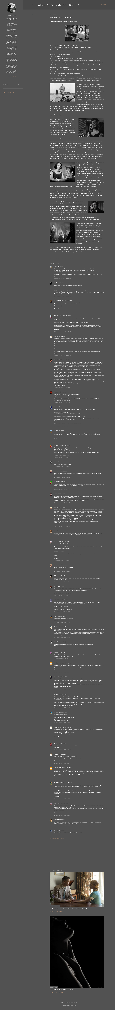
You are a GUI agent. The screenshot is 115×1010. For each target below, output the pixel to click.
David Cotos (11, 15)
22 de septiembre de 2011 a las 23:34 (62, 749)
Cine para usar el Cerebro (58, 5)
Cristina (56, 743)
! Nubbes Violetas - (59, 782)
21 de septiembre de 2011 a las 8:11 (61, 489)
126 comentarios (59, 911)
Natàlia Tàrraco (58, 360)
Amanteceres (58, 600)
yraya (55, 616)
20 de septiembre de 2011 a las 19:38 (62, 278)
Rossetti (56, 819)
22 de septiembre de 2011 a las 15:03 (62, 689)
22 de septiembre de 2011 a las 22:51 (62, 722)
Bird (55, 282)
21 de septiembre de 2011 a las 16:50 (62, 560)
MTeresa (56, 712)
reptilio (56, 462)
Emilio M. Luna (58, 663)
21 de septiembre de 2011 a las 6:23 (62, 457)
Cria (55, 830)
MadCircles (73, 1005)
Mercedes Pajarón (59, 300)
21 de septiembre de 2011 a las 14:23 (62, 537)
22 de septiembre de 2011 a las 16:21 (62, 707)
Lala (55, 430)
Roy (55, 336)
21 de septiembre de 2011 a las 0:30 (62, 387)
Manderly (57, 642)
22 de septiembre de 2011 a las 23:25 (62, 739)
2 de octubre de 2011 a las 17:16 (61, 835)
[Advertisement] (77, 854)
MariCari (56, 471)
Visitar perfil (11, 76)
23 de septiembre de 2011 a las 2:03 (62, 763)
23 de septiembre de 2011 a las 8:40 (62, 815)
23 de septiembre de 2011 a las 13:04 (62, 825)
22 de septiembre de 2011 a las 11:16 (62, 648)
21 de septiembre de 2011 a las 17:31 (62, 581)
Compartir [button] (35, 14)
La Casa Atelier (58, 727)
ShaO (55, 575)
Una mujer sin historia (61, 989)
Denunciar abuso (8, 92)
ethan (56, 392)
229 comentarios (59, 992)
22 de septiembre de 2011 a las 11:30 (62, 658)
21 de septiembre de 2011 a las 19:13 (62, 595)
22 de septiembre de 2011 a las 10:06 (62, 637)
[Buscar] (103, 5)
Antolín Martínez (59, 767)
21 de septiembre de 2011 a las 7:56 (62, 477)
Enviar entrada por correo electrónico (64, 258)
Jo (55, 266)
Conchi (56, 531)
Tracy (55, 493)
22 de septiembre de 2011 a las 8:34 (62, 622)
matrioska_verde (59, 315)
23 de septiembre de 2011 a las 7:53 (62, 798)
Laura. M (56, 407)
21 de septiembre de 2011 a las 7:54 (62, 466)
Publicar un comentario (57, 838)
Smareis (56, 565)
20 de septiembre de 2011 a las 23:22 (62, 331)
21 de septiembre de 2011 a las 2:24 (62, 426)
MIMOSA (56, 676)
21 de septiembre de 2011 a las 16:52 (62, 571)
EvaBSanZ (57, 803)
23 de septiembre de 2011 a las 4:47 (62, 778)
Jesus (55, 507)
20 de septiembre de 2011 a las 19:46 (62, 296)
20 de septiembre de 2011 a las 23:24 (62, 355)
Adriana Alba (57, 541)
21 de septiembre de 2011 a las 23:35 (62, 611)
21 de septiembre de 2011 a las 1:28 (62, 402)
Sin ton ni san (58, 627)
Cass (55, 586)
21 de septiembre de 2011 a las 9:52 (62, 526)
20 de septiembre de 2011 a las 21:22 (62, 311)
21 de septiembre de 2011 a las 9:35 (62, 502)
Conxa (56, 754)
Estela (56, 652)
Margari (56, 481)
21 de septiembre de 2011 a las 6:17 (62, 441)
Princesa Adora (58, 445)
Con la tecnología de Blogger (69, 1002)
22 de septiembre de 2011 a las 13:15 (62, 672)
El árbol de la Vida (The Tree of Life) (68, 908)
